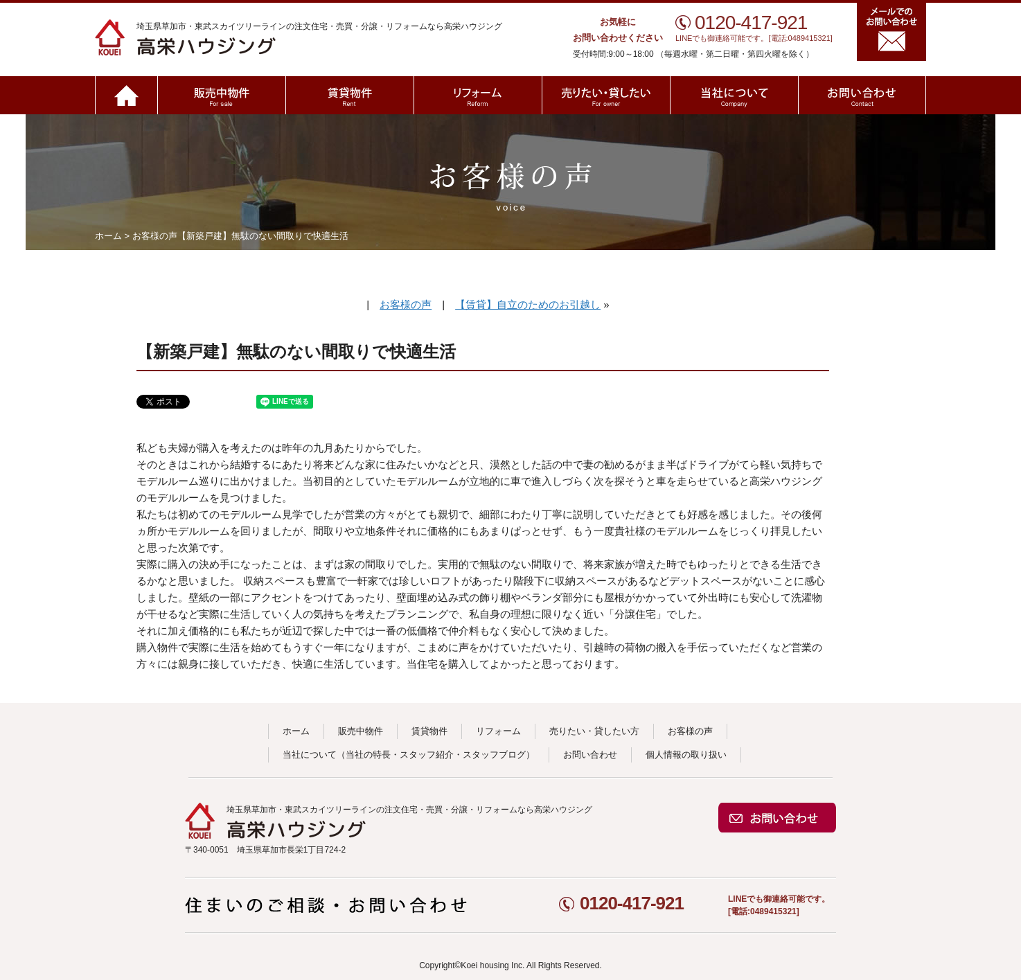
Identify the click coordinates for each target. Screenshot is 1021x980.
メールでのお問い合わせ (891, 32)
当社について (734, 95)
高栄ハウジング (255, 37)
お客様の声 (154, 236)
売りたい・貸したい (606, 95)
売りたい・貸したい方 (594, 731)
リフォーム (478, 95)
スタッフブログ (494, 754)
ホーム (126, 95)
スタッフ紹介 (427, 754)
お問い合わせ (862, 95)
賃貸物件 (349, 95)
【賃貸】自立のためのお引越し (528, 304)
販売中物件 (221, 95)
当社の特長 (368, 754)
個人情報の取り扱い (686, 754)
